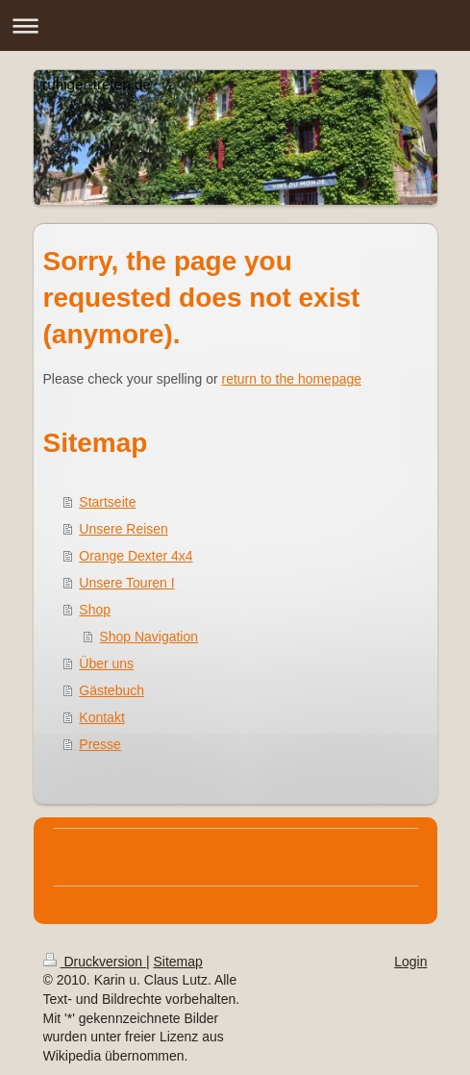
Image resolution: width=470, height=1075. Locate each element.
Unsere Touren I (126, 582)
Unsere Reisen (123, 529)
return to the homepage (292, 379)
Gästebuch (111, 690)
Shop (95, 609)
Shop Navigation (148, 636)
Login (410, 961)
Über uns (106, 663)
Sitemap (178, 961)
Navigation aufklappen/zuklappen (235, 25)
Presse (100, 744)
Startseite (107, 502)
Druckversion (94, 961)
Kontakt (101, 717)
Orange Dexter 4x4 (135, 555)
